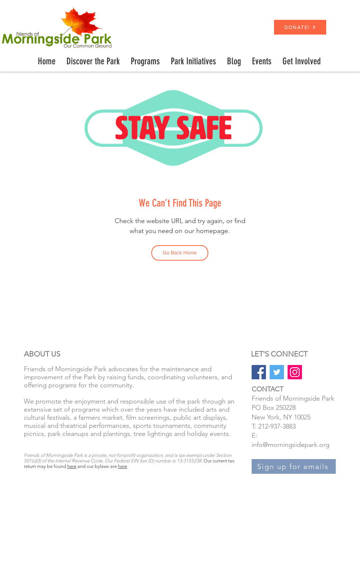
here (71, 466)
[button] (145, 61)
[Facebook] (259, 372)
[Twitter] (277, 372)
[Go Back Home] (179, 253)
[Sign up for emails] (294, 466)
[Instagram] (295, 372)
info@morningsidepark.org (291, 445)
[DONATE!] (300, 27)
